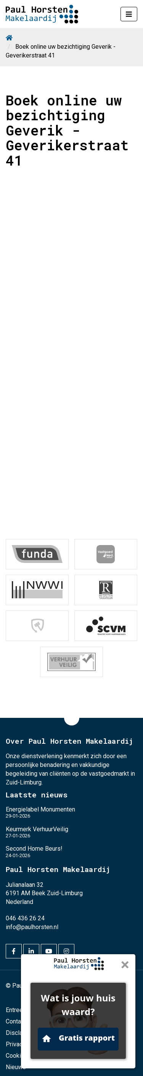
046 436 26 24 (25, 918)
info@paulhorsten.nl (32, 927)
